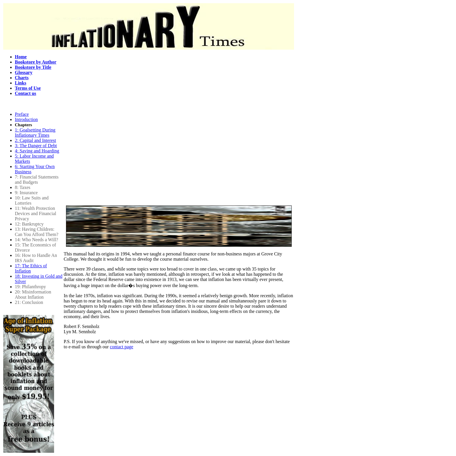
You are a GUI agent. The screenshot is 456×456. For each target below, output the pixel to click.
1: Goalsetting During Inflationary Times (35, 132)
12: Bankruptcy (29, 223)
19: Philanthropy (30, 286)
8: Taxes (22, 187)
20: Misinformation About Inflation (33, 294)
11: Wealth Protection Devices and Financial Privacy (35, 213)
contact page (121, 346)
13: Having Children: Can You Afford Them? (36, 232)
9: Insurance (26, 192)
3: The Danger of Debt (36, 145)
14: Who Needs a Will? (36, 239)
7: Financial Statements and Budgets (36, 179)
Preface (22, 114)
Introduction (26, 119)
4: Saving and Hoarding (37, 150)
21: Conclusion (29, 302)
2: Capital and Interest (35, 140)
